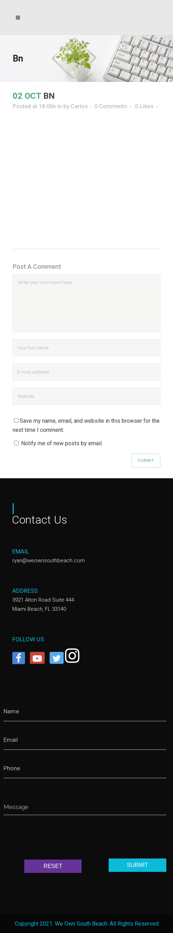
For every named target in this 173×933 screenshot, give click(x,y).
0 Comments (110, 106)
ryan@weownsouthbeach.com (48, 560)
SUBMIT (137, 865)
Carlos (79, 106)
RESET (53, 866)
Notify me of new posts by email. (62, 443)
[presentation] (57, 839)
